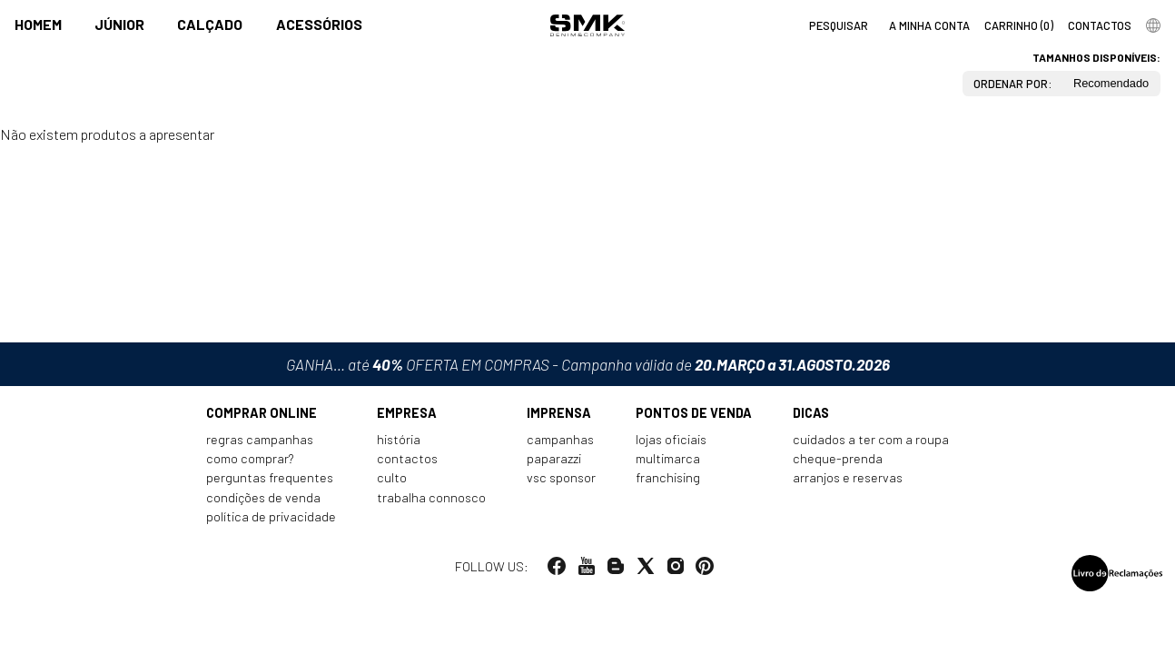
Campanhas (560, 439)
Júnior (119, 24)
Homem (38, 24)
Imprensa (559, 413)
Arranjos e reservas (848, 477)
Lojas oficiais (671, 439)
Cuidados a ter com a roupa (871, 439)
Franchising (668, 477)
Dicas (811, 413)
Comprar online (261, 413)
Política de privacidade (271, 516)
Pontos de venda (694, 413)
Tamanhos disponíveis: (1096, 57)
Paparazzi (554, 458)
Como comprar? (250, 458)
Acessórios (319, 24)
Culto (392, 477)
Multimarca (668, 458)
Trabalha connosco (431, 497)
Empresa (407, 413)
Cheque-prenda (838, 458)
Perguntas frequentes (269, 477)
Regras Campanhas (259, 439)
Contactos (407, 458)
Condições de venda (263, 497)
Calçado (209, 24)
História (398, 439)
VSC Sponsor (561, 477)
